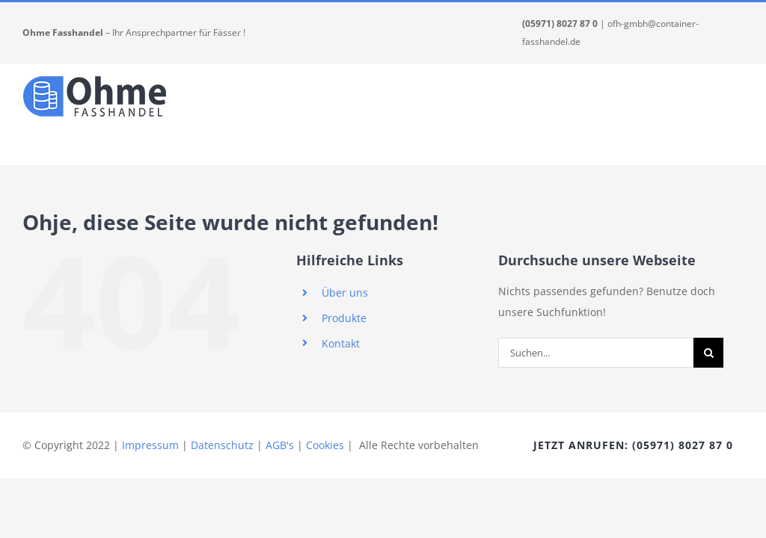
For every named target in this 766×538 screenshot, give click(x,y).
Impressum (150, 445)
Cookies (325, 445)
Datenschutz (222, 445)
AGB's (280, 445)
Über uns (345, 292)
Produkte (344, 318)
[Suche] (708, 353)
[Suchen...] (595, 353)
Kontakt (341, 343)
